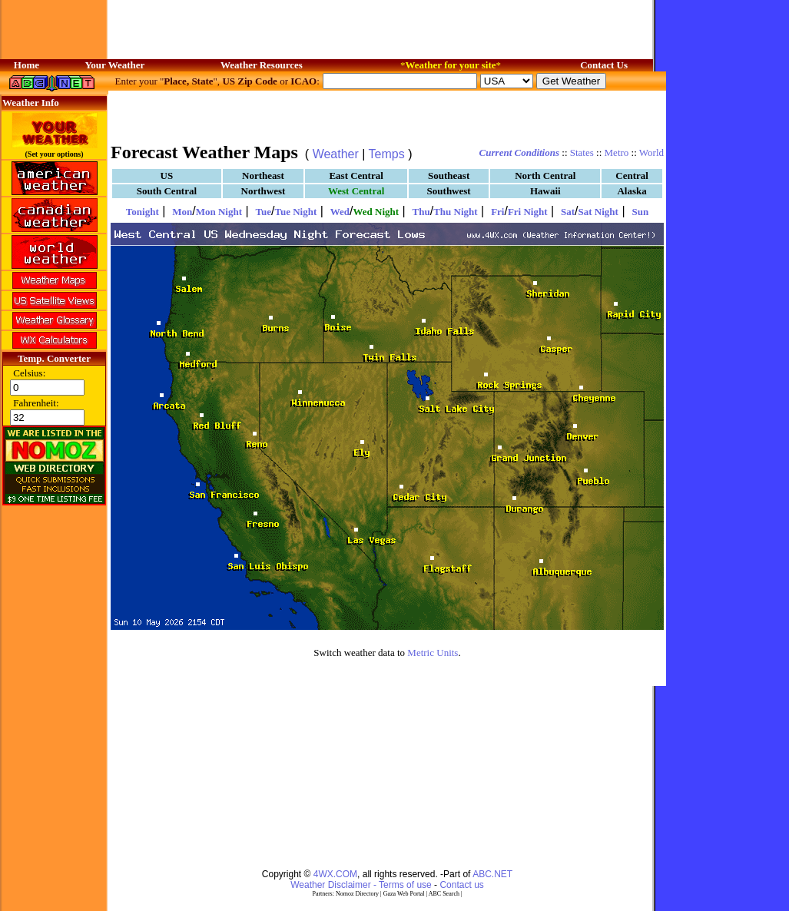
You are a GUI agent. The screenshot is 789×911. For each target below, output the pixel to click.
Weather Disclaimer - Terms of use (361, 885)
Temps (387, 154)
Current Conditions (519, 152)
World (651, 152)
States (582, 152)
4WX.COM (335, 874)
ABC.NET (492, 874)
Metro (617, 152)
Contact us (461, 885)
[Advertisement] (202, 770)
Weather (336, 154)
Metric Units (432, 652)
